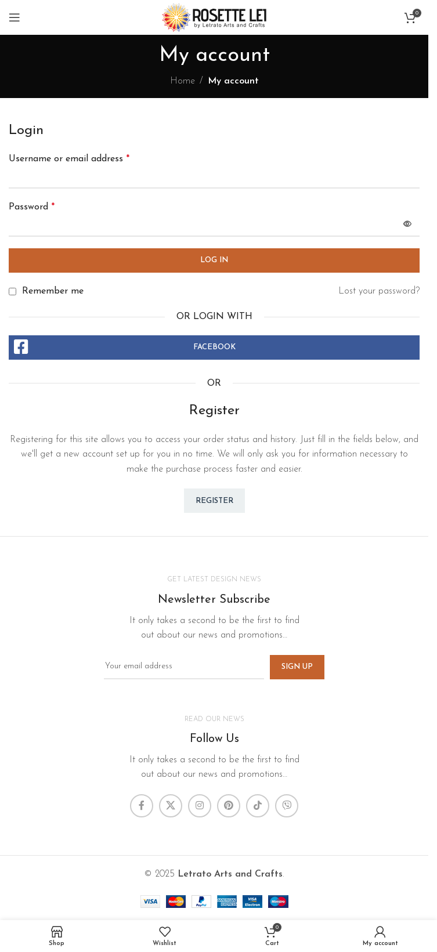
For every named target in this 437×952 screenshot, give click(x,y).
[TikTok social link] (257, 805)
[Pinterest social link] (228, 805)
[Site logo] (214, 16)
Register (214, 501)
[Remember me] (12, 291)
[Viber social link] (286, 805)
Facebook (214, 347)
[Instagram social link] (199, 805)
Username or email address (69, 159)
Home (182, 81)
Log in (214, 260)
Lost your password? (379, 291)
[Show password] (407, 224)
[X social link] (170, 805)
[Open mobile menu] (14, 17)
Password (32, 207)
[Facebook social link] (141, 805)
